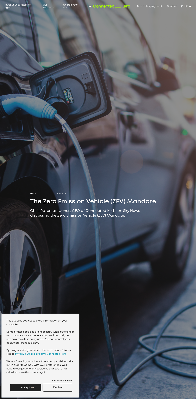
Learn (90, 6)
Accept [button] (25, 387)
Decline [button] (57, 387)
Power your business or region (17, 6)
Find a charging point (149, 6)
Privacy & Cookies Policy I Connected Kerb (40, 354)
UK (186, 6)
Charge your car (70, 6)
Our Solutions (48, 6)
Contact (172, 6)
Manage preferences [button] (62, 380)
